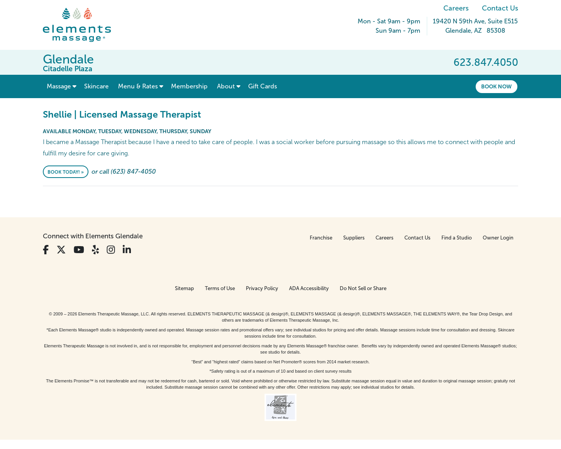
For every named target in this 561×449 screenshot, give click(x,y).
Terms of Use (220, 288)
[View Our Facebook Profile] (46, 249)
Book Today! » (66, 172)
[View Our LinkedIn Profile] (127, 249)
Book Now (496, 86)
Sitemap (184, 288)
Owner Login (498, 238)
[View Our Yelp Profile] (95, 249)
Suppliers (354, 238)
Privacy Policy (262, 288)
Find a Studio (456, 238)
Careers (456, 8)
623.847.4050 (485, 62)
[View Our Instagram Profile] (111, 249)
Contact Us (500, 8)
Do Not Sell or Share (363, 288)
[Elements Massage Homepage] (83, 25)
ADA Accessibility (309, 288)
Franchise (321, 238)
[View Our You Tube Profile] (79, 249)
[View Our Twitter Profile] (61, 249)
